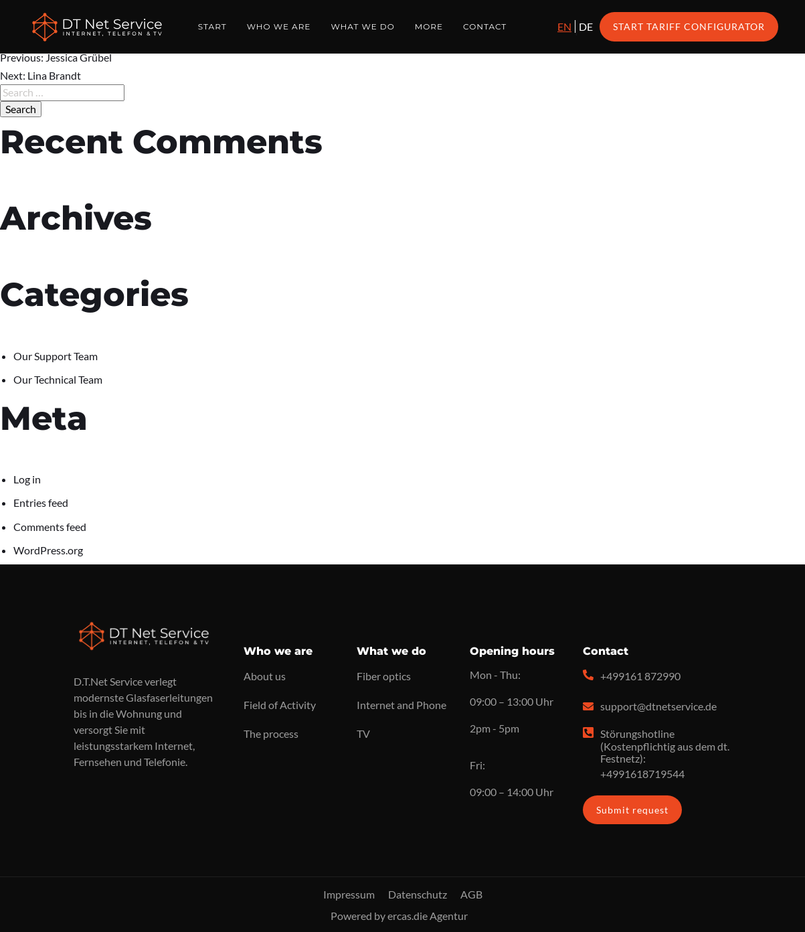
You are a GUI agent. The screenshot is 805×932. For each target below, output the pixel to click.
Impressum (349, 894)
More (429, 26)
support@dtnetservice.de (658, 706)
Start (212, 26)
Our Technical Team (57, 379)
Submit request (632, 810)
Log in (27, 479)
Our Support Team (55, 356)
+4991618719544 (642, 773)
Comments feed (49, 526)
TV (363, 733)
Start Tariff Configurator (689, 26)
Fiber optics (384, 676)
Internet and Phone (401, 704)
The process (271, 733)
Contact (485, 26)
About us (265, 676)
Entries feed (40, 502)
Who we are (279, 26)
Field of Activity (280, 704)
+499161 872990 (640, 676)
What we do (362, 26)
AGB (471, 894)
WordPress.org (48, 550)
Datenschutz (417, 894)
